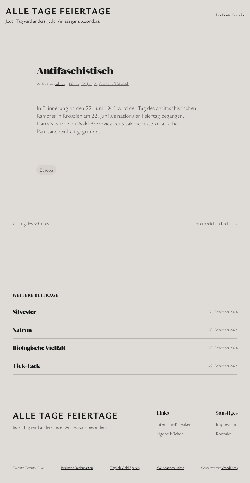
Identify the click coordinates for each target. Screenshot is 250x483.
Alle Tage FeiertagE (58, 11)
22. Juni (86, 83)
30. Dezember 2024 (223, 329)
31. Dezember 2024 (223, 311)
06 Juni (74, 83)
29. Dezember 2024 (223, 347)
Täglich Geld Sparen (124, 467)
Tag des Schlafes (34, 223)
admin (60, 83)
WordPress (229, 467)
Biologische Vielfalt (39, 347)
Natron (22, 329)
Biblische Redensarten (77, 467)
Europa (46, 170)
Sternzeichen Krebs (213, 223)
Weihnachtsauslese (170, 467)
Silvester (24, 311)
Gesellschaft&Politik (114, 83)
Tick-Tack (26, 365)
